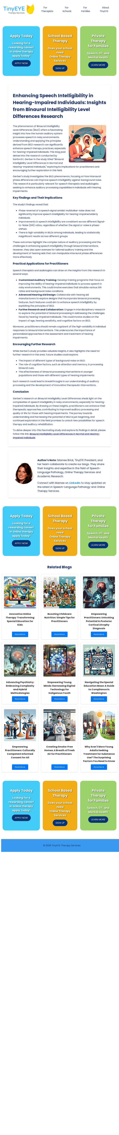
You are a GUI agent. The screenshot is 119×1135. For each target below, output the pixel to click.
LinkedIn (74, 483)
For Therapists (47, 9)
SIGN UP (60, 68)
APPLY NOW (21, 63)
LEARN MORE (98, 65)
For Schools (67, 9)
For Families (85, 9)
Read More (21, 635)
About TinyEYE (104, 9)
